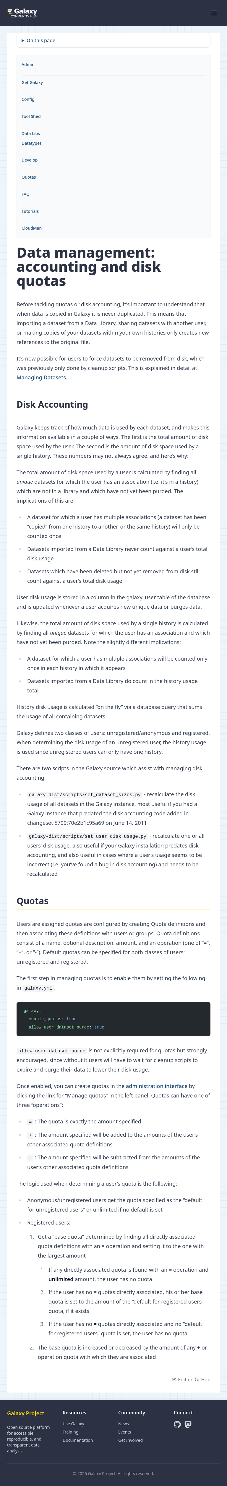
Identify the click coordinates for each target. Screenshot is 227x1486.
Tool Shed (31, 116)
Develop (30, 160)
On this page (41, 40)
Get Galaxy (32, 82)
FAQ (26, 194)
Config (28, 99)
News (123, 1423)
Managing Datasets (41, 377)
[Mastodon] (188, 1424)
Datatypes (32, 143)
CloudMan (32, 228)
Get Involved (130, 1440)
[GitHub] (177, 1424)
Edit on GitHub (190, 1379)
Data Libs (31, 133)
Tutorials (30, 211)
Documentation (78, 1440)
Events (124, 1432)
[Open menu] (214, 13)
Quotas (29, 177)
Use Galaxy (73, 1423)
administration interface (156, 1086)
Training (71, 1432)
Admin (28, 64)
